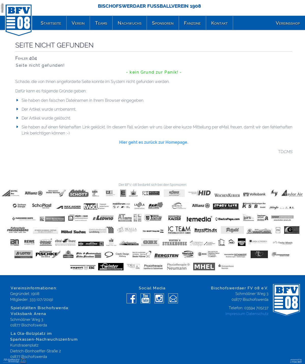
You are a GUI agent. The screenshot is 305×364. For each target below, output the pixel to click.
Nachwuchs (130, 23)
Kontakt (219, 23)
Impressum (235, 313)
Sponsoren (163, 23)
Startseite (51, 23)
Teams (101, 23)
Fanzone (192, 23)
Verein (78, 23)
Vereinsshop (288, 23)
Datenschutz (257, 313)
